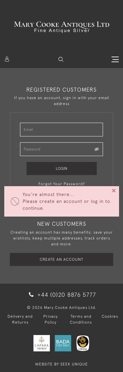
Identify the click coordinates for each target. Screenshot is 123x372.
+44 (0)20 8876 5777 (61, 294)
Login (61, 168)
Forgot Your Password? (61, 184)
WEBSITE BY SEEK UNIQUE (61, 364)
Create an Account (61, 259)
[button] (60, 59)
